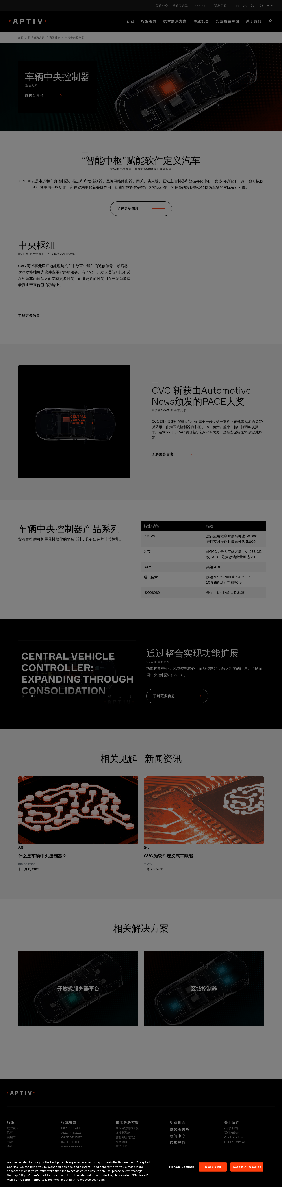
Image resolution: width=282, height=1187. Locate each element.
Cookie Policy (30, 1179)
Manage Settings (181, 1166)
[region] (141, 1167)
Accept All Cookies (247, 1166)
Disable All (213, 1166)
